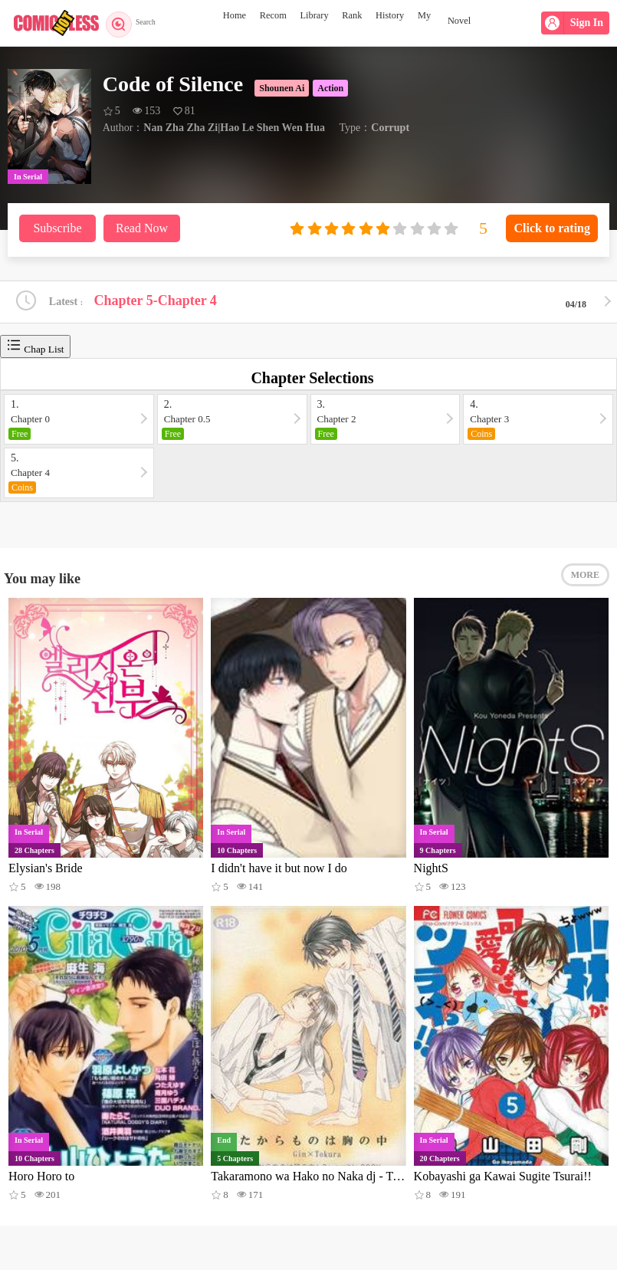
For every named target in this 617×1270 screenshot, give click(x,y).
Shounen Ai (281, 88)
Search (136, 23)
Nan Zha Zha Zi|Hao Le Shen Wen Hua (234, 127)
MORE (585, 582)
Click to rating (552, 228)
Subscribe (57, 228)
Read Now (142, 228)
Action (330, 88)
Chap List (35, 348)
